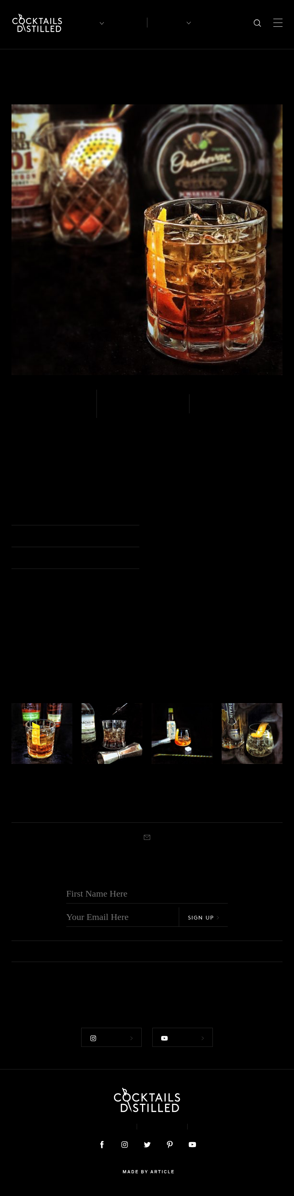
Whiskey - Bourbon (51, 409)
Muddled (20, 808)
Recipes (166, 23)
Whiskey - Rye (26, 774)
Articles (127, 23)
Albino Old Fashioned (108, 790)
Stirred (211, 408)
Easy (114, 408)
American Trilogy (34, 790)
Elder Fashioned (245, 790)
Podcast (212, 1126)
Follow (111, 1038)
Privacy (162, 1126)
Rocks (38, 808)
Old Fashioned (178, 515)
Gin (225, 774)
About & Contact (96, 1126)
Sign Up (203, 917)
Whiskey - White (99, 774)
